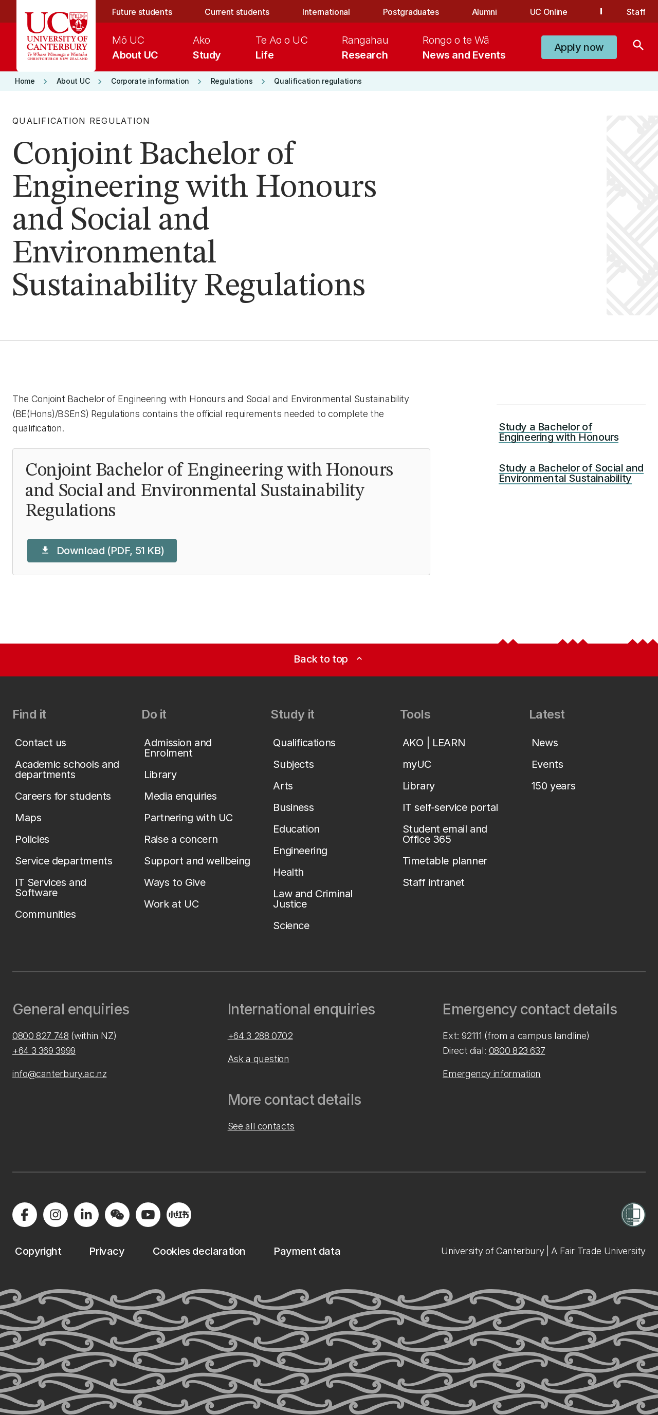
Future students (142, 12)
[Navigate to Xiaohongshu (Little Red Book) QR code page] (179, 1214)
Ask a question (258, 1058)
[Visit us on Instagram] (55, 1214)
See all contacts (261, 1126)
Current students (237, 12)
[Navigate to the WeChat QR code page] (117, 1214)
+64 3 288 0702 (260, 1035)
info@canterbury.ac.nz (59, 1073)
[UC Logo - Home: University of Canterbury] (56, 36)
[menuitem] (135, 47)
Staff (636, 12)
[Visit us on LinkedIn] (86, 1214)
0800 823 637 (517, 1050)
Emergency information (491, 1073)
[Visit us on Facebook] (24, 1214)
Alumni (484, 12)
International (326, 12)
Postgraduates (411, 12)
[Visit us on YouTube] (148, 1214)
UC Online (549, 12)
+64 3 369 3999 (44, 1050)
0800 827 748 (40, 1035)
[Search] (638, 47)
